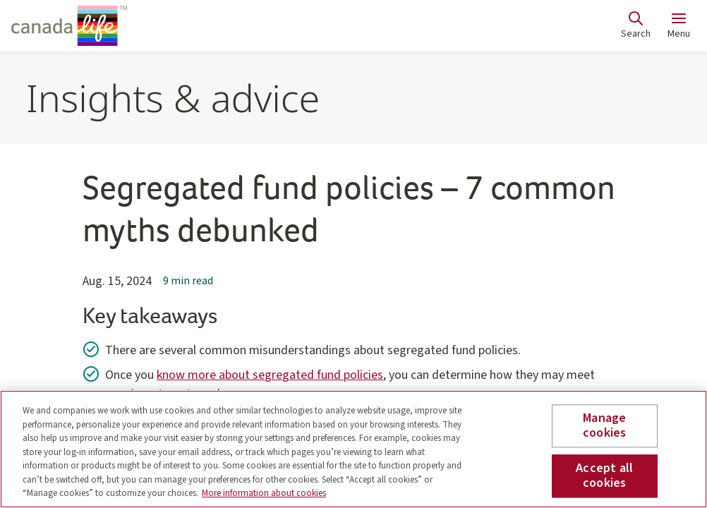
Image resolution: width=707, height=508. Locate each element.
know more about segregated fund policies (270, 375)
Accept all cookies (604, 475)
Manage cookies (604, 425)
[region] (353, 449)
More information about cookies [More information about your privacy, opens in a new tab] (264, 493)
